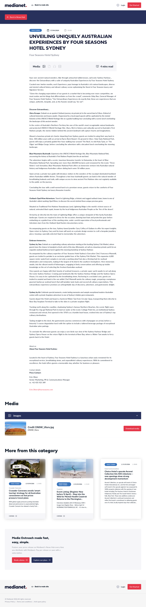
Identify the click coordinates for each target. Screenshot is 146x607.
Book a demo (20, 560)
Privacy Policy (10, 601)
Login (120, 5)
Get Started (134, 5)
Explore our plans (42, 560)
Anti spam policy (40, 601)
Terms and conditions (24, 601)
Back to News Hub (16, 17)
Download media (132, 428)
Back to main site (40, 5)
